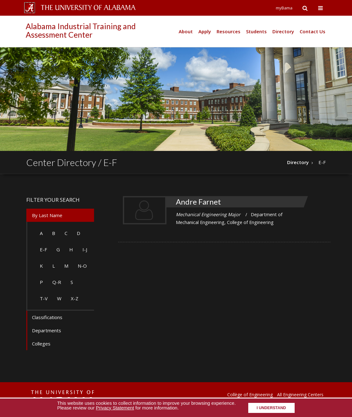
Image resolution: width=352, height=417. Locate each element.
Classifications (47, 317)
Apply (204, 31)
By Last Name (47, 215)
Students (256, 31)
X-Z (74, 298)
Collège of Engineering (250, 395)
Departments (46, 330)
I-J (84, 249)
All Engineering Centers (300, 395)
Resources (228, 31)
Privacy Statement (115, 407)
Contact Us (312, 31)
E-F (43, 249)
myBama (284, 8)
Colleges (41, 343)
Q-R (56, 282)
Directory (283, 31)
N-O (82, 266)
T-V (44, 298)
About (186, 31)
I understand (271, 408)
